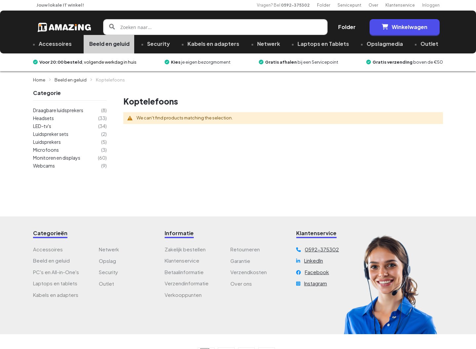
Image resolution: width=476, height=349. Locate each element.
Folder (323, 5)
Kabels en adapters (55, 295)
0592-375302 (295, 5)
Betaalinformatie (184, 272)
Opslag (107, 261)
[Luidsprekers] (70, 142)
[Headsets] (70, 118)
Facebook (317, 272)
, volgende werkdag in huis (109, 62)
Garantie (240, 261)
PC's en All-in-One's (56, 272)
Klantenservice (400, 5)
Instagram (315, 283)
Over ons (241, 283)
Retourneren (245, 249)
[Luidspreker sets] (70, 134)
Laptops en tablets (55, 283)
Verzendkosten (248, 272)
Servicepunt (349, 5)
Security (108, 272)
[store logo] (64, 27)
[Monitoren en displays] (70, 157)
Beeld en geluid (71, 79)
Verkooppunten (183, 295)
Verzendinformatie (187, 283)
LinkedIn (313, 260)
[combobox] (215, 27)
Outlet (106, 283)
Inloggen (431, 5)
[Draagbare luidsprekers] (70, 110)
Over (373, 5)
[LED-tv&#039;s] (70, 126)
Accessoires (48, 249)
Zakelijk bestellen (185, 249)
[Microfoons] (70, 149)
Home (39, 79)
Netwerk (109, 249)
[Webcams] (70, 165)
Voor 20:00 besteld (60, 62)
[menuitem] (54, 44)
